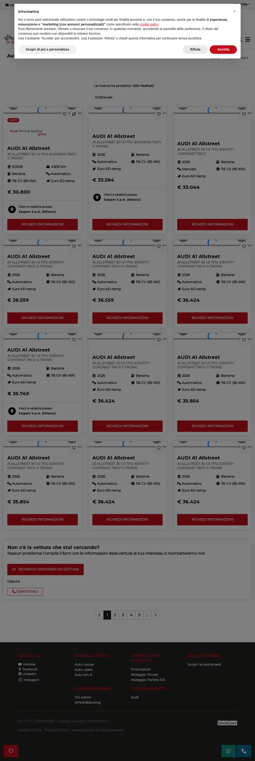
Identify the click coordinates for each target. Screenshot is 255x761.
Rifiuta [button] (195, 49)
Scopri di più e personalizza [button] (47, 49)
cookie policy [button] (149, 24)
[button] (234, 11)
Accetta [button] (223, 49)
